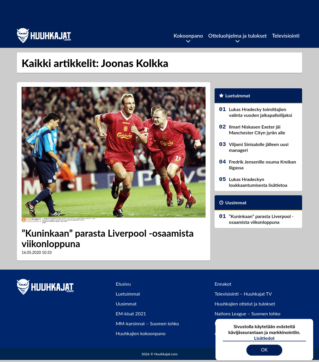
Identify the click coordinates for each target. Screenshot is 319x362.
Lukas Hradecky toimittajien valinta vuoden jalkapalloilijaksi (260, 112)
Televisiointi (285, 35)
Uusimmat (236, 202)
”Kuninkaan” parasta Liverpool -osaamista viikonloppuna (108, 238)
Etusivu (123, 284)
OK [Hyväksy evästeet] (264, 345)
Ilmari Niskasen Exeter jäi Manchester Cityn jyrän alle (257, 129)
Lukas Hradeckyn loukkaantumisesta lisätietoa (258, 182)
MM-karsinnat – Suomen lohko (147, 323)
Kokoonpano (188, 35)
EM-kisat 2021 (131, 313)
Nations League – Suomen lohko (248, 313)
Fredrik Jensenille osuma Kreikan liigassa (262, 164)
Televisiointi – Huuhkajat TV (243, 293)
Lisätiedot (264, 334)
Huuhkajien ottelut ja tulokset (245, 303)
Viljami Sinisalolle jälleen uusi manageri (259, 147)
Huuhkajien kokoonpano (140, 333)
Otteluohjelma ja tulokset (237, 35)
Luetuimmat (237, 95)
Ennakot (223, 284)
